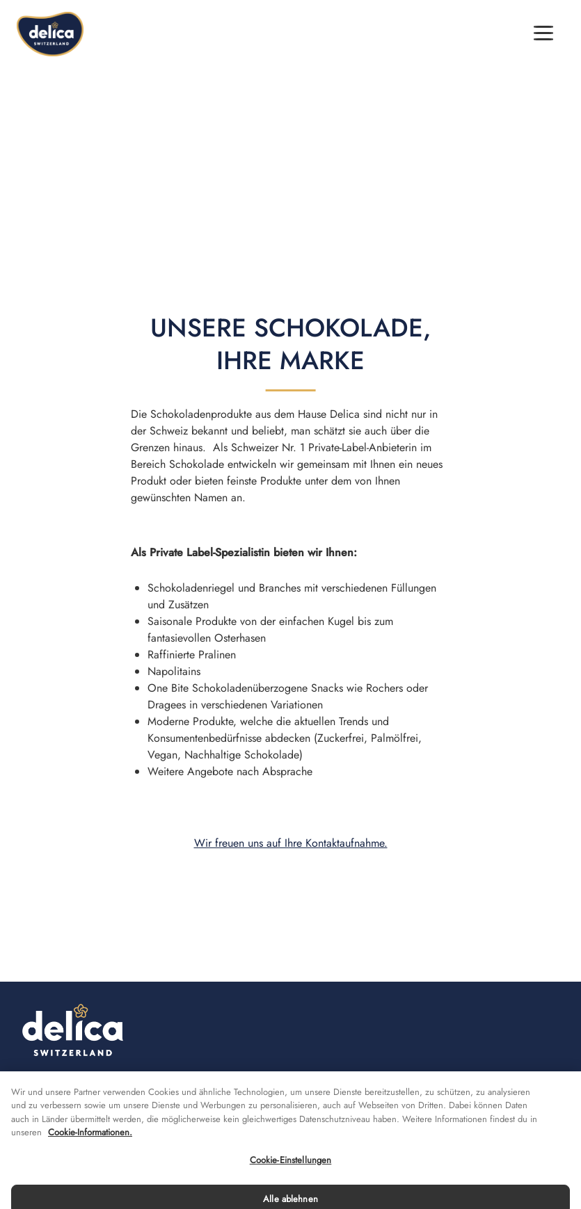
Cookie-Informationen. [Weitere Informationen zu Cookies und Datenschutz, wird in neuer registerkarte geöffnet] (90, 1143)
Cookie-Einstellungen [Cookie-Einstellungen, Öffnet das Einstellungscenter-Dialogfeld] (291, 1170)
